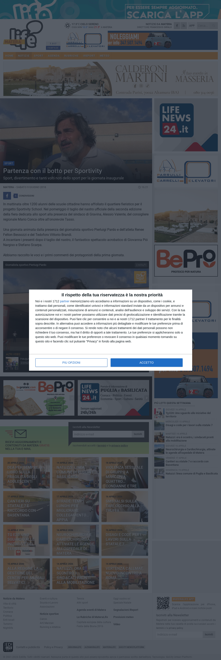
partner (64, 301)
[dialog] (110, 330)
